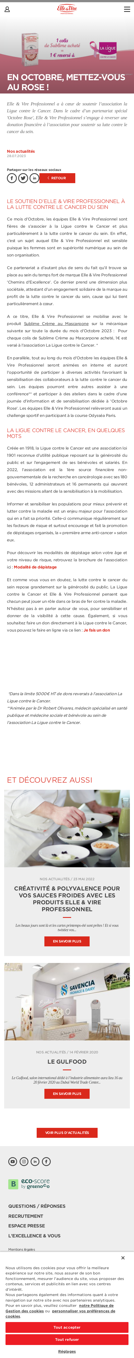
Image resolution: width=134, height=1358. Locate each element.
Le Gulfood (67, 1061)
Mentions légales (21, 1249)
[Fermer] (123, 1258)
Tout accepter (67, 1327)
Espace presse (26, 1226)
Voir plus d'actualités (67, 1133)
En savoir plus (67, 941)
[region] (67, 1304)
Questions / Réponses (36, 1206)
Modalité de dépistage (35, 567)
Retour (57, 178)
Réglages (67, 1351)
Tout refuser (67, 1340)
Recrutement (25, 1216)
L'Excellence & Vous (34, 1235)
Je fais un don (97, 630)
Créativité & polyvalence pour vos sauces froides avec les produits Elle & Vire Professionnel (67, 899)
